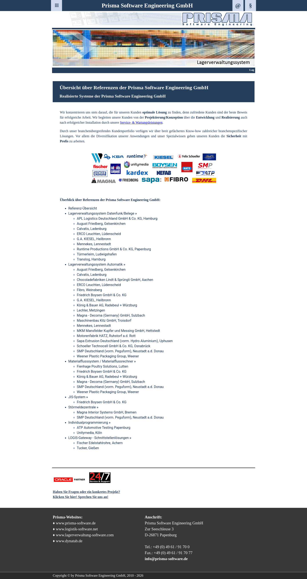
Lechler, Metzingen (91, 310)
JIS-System (78, 397)
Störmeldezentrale (83, 407)
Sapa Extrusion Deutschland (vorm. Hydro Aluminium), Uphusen (125, 341)
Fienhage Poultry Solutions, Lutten (102, 366)
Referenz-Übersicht (82, 208)
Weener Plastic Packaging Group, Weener (108, 356)
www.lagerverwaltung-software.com (85, 535)
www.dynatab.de (69, 541)
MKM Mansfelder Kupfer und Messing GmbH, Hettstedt (118, 331)
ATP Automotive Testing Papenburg (103, 428)
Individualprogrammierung (89, 422)
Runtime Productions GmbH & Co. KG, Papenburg (114, 249)
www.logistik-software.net (77, 529)
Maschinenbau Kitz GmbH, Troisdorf (104, 321)
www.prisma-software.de (76, 523)
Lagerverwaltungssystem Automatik (96, 264)
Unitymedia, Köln (89, 433)
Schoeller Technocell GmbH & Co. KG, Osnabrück (113, 346)
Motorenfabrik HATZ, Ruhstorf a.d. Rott (106, 336)
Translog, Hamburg (91, 259)
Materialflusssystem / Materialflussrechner (102, 361)
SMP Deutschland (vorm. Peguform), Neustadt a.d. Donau (120, 351)
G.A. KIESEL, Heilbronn (94, 239)
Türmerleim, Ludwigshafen (97, 254)
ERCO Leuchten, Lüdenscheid (99, 234)
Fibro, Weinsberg (89, 290)
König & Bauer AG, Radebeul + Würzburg (107, 305)
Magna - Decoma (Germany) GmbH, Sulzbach (111, 315)
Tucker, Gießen (88, 448)
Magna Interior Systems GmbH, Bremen (107, 412)
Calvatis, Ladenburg (92, 229)
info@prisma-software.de (166, 558)
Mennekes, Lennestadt (94, 244)
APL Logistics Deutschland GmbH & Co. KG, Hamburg (117, 219)
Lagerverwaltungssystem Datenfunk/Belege (102, 213)
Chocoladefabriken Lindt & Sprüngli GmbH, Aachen (115, 280)
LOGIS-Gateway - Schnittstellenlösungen (99, 438)
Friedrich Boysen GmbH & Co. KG (102, 295)
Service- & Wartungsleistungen (141, 122)
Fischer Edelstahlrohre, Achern (100, 443)
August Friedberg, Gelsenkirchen (101, 224)
